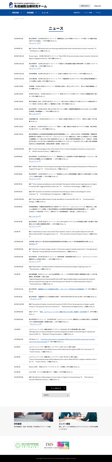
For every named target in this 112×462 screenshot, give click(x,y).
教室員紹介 (77, 12)
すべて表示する (56, 388)
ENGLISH (97, 6)
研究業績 (32, 12)
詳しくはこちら (34, 114)
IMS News (32, 244)
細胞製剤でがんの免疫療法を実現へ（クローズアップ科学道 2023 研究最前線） (61, 289)
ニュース (45, 12)
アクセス (98, 12)
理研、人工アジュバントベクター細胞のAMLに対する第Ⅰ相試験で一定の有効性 (63, 312)
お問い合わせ (85, 6)
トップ (16, 18)
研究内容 (17, 12)
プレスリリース (33, 43)
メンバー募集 (88, 12)
